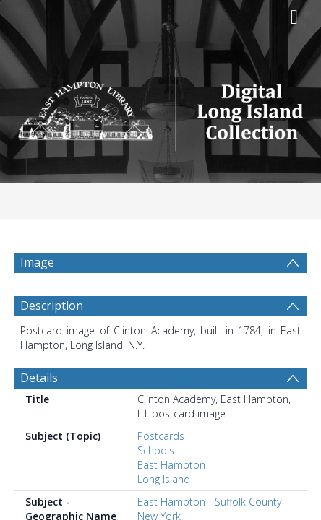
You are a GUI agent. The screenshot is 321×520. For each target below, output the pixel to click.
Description (51, 305)
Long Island (163, 479)
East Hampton (171, 465)
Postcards (160, 436)
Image (37, 262)
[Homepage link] (160, 107)
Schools (155, 450)
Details (39, 378)
